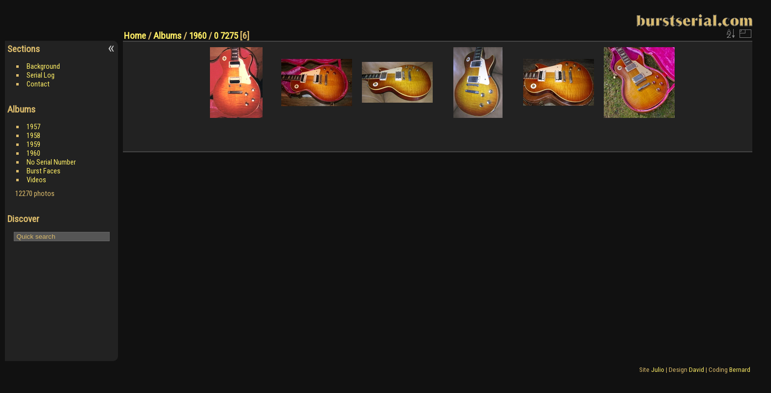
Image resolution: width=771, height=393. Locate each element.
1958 (33, 135)
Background (43, 66)
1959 (33, 144)
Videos (36, 179)
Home (135, 35)
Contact (38, 84)
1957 (33, 126)
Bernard (739, 369)
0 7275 (226, 35)
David (696, 369)
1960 (33, 153)
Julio (657, 369)
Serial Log (41, 75)
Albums (167, 35)
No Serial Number (51, 162)
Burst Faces (43, 171)
